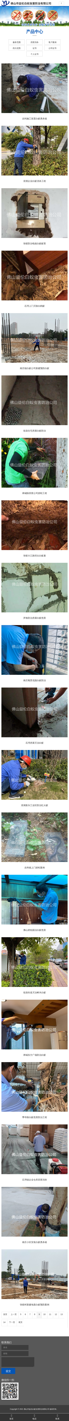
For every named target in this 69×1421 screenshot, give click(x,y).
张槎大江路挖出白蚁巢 (34, 555)
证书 (35, 48)
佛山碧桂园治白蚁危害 (34, 930)
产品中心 (34, 31)
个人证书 (35, 54)
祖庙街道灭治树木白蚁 (34, 992)
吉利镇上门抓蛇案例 (34, 867)
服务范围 (17, 42)
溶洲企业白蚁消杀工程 (34, 181)
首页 (5, 1314)
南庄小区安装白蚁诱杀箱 (34, 1242)
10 (44, 1314)
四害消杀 (35, 42)
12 (56, 1314)
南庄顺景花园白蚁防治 (34, 680)
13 (62, 1314)
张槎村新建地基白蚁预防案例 (34, 1304)
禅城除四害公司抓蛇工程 (34, 493)
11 (50, 1314)
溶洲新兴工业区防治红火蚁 (34, 805)
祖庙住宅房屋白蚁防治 (34, 431)
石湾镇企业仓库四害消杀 (34, 1180)
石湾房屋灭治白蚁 (35, 743)
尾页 (20, 1322)
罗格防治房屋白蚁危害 (34, 618)
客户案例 (52, 42)
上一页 (14, 1314)
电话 (34, 1417)
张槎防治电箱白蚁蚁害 (34, 243)
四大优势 (17, 48)
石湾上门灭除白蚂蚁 (34, 306)
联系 (57, 1417)
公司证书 (52, 48)
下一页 (12, 1322)
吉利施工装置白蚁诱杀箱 (34, 118)
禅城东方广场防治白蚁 (34, 1055)
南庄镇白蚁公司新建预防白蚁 (34, 368)
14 (4, 1322)
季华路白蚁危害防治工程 (34, 1117)
